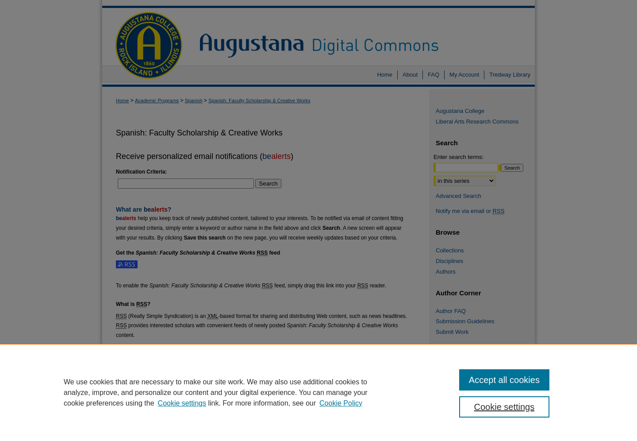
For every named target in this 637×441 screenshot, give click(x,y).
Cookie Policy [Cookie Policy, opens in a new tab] (340, 403)
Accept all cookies (504, 380)
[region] (318, 392)
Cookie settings (182, 403)
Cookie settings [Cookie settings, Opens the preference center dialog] (504, 407)
